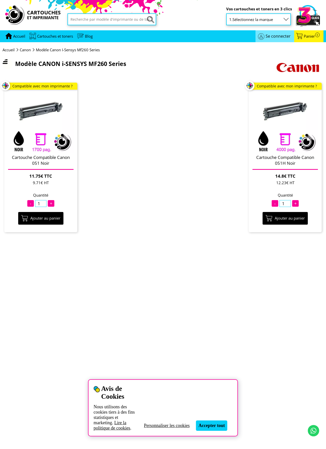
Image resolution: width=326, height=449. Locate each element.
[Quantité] (40, 203)
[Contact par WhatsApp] (313, 430)
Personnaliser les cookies (167, 425)
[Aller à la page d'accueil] (19, 36)
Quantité (40, 195)
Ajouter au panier (40, 218)
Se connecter (278, 36)
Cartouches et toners (55, 36)
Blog (89, 36)
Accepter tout (212, 425)
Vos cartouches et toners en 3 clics (259, 9)
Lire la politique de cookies (112, 425)
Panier (312, 36)
